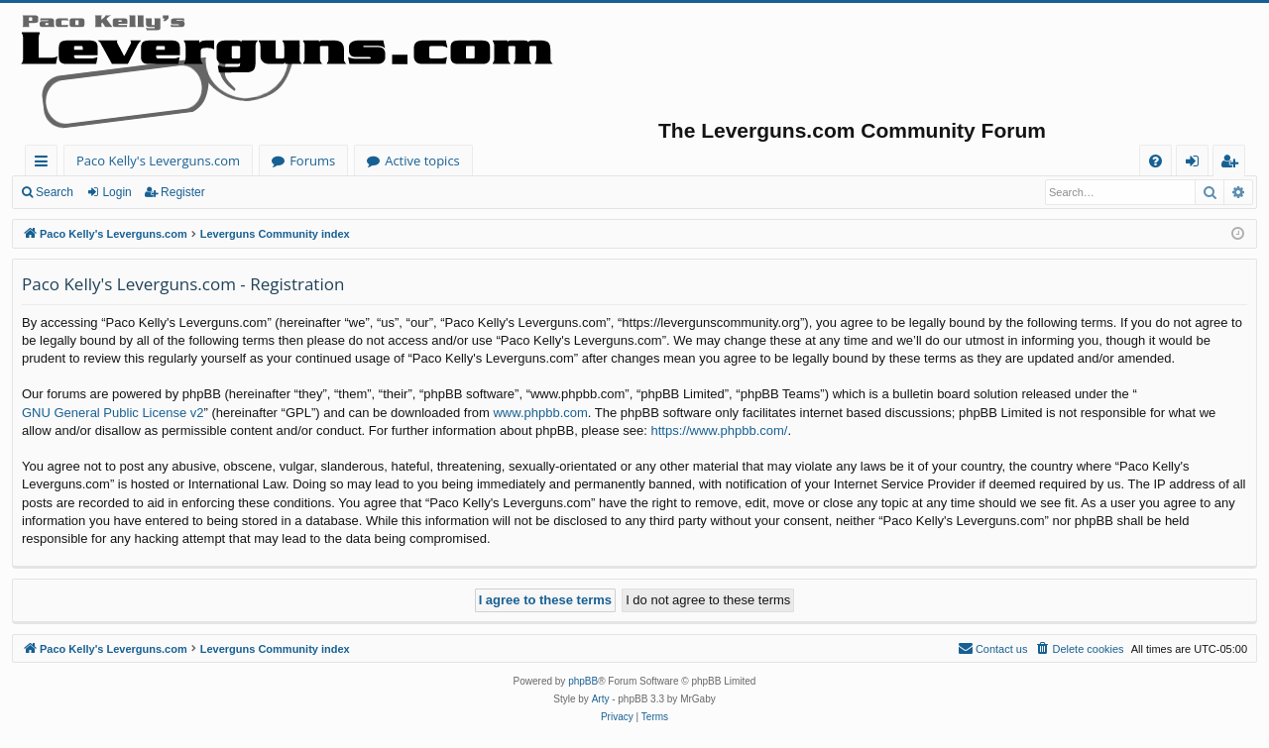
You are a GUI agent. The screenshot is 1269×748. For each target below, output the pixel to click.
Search (54, 192)
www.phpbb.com (540, 412)
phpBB (583, 681)
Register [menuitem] (1233, 164)
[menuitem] (1155, 161)
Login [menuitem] (1196, 164)
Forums (312, 160)
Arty (601, 699)
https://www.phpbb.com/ (718, 430)
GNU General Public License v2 (113, 412)
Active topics (422, 160)
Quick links (45, 164)
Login (116, 192)
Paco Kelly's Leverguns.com (158, 160)
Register (183, 192)
